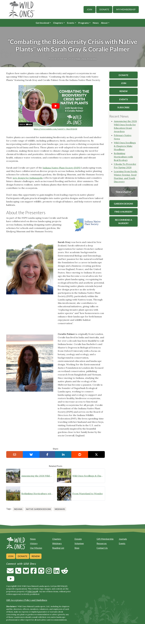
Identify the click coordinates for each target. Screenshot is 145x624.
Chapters (58, 22)
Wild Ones (31, 591)
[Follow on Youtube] (10, 580)
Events (70, 22)
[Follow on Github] (41, 572)
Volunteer (79, 543)
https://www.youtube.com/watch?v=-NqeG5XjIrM (55, 129)
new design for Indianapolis (28, 177)
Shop (76, 547)
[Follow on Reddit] (65, 572)
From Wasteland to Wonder (87, 493)
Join (89, 9)
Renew (36, 556)
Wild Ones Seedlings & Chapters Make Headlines (88, 475)
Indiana (18, 509)
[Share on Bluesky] (31, 454)
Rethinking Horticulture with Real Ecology (37, 493)
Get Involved (42, 22)
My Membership (126, 9)
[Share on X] (96, 454)
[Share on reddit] (79, 454)
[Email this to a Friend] (14, 454)
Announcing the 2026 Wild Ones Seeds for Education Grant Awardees (37, 475)
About (104, 22)
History (34, 543)
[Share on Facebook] (47, 454)
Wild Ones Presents (86, 58)
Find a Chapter (123, 191)
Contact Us (102, 547)
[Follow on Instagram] (48, 572)
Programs (83, 22)
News (96, 22)
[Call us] (18, 572)
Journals (123, 538)
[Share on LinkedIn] (63, 454)
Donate (104, 9)
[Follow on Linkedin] (56, 572)
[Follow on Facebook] (33, 572)
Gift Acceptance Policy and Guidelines (26, 600)
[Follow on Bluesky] (25, 572)
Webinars (60, 509)
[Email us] (10, 572)
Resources (102, 543)
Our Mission (36, 547)
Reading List (58, 547)
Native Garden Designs (38, 509)
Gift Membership (105, 538)
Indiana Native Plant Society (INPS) (62, 167)
